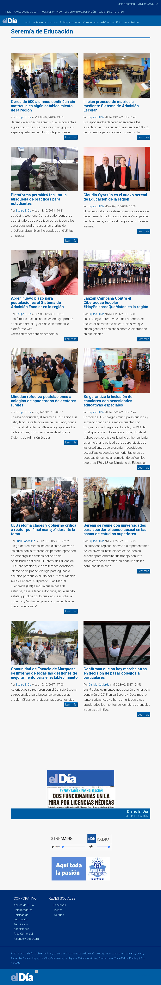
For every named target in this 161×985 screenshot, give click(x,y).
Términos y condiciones (21, 927)
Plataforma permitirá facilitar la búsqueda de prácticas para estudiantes (39, 199)
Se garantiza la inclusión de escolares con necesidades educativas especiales (108, 400)
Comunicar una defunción (80, 12)
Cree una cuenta (148, 4)
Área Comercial (23, 933)
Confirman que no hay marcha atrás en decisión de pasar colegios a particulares (115, 673)
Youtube (58, 915)
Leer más (71, 137)
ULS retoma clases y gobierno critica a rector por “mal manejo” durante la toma (43, 529)
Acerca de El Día (24, 905)
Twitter (57, 910)
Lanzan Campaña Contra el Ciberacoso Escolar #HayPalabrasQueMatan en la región (116, 302)
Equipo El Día (24, 117)
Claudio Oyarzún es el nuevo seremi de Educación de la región (115, 197)
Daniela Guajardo (99, 684)
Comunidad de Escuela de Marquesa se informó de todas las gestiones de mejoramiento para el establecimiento (44, 673)
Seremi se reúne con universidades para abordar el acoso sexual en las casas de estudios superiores (115, 529)
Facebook (59, 905)
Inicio (8, 12)
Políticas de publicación (21, 917)
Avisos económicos (26, 12)
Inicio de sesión (126, 4)
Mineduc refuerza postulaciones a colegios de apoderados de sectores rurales (43, 400)
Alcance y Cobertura (26, 938)
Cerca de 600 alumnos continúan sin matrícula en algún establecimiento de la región (43, 105)
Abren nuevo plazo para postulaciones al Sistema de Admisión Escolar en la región (37, 302)
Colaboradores (23, 910)
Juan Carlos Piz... (26, 541)
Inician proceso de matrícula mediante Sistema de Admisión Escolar (111, 105)
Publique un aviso (51, 12)
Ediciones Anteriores (111, 12)
